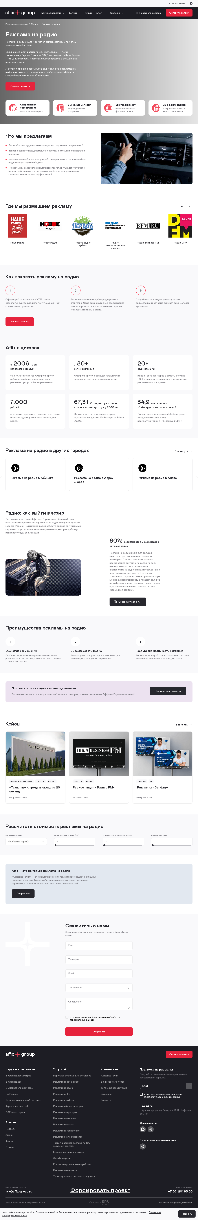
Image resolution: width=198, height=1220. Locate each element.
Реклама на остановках (66, 1081)
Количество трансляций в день (117, 835)
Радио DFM (180, 242)
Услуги (73, 12)
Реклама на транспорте (66, 1130)
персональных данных (82, 1019)
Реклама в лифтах (63, 1099)
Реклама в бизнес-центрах (68, 1106)
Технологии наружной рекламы (23, 1099)
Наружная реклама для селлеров (72, 1075)
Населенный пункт (14, 835)
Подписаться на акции (168, 690)
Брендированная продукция (68, 1151)
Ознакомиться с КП (127, 601)
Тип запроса (75, 987)
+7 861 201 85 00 (177, 3)
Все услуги (184, 451)
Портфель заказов (148, 12)
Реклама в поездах (63, 1124)
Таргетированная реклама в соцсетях (74, 1176)
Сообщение (75, 1001)
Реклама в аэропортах (65, 1112)
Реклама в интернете (65, 1170)
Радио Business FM (148, 242)
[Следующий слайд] (189, 207)
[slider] (55, 845)
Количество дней (159, 835)
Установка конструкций (114, 1087)
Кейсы (9, 1140)
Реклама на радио (63, 1087)
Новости (10, 1128)
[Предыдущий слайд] (182, 207)
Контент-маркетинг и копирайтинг (72, 1164)
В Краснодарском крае (18, 1075)
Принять (187, 1213)
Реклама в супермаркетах (67, 1136)
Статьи (10, 1147)
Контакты (106, 1099)
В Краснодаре (14, 1081)
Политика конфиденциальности (176, 1202)
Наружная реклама (50, 12)
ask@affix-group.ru (19, 1191)
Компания (115, 12)
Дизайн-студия (61, 1158)
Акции (88, 12)
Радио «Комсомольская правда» (115, 245)
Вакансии (106, 1093)
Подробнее (23, 893)
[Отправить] (189, 1086)
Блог (99, 12)
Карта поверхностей (17, 1106)
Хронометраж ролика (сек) (66, 835)
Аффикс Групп (109, 1075)
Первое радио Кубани (83, 244)
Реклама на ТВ (61, 1093)
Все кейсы (184, 724)
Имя (70, 945)
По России (12, 1093)
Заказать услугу (19, 321)
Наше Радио (17, 242)
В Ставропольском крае (19, 1087)
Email (71, 973)
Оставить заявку (179, 12)
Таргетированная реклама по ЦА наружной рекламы (71, 1144)
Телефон (73, 959)
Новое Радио (49, 242)
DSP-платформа (15, 1112)
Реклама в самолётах (65, 1118)
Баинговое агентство (113, 1081)
